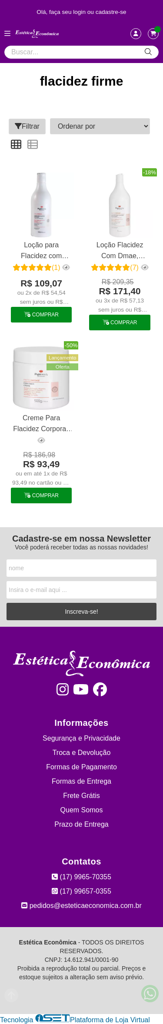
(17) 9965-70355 (81, 877)
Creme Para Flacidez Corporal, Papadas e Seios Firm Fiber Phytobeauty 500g (41, 424)
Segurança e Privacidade (81, 738)
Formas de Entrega (81, 781)
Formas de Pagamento (81, 767)
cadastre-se (111, 12)
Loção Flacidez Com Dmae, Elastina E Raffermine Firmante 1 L (119, 251)
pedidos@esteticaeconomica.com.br (81, 905)
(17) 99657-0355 (81, 891)
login (80, 12)
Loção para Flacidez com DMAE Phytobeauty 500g (41, 251)
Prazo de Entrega (81, 824)
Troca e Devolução (82, 752)
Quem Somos (81, 810)
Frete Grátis (81, 795)
